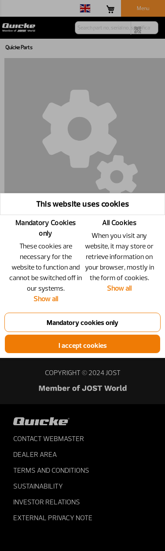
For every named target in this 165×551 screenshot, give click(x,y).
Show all (45, 298)
